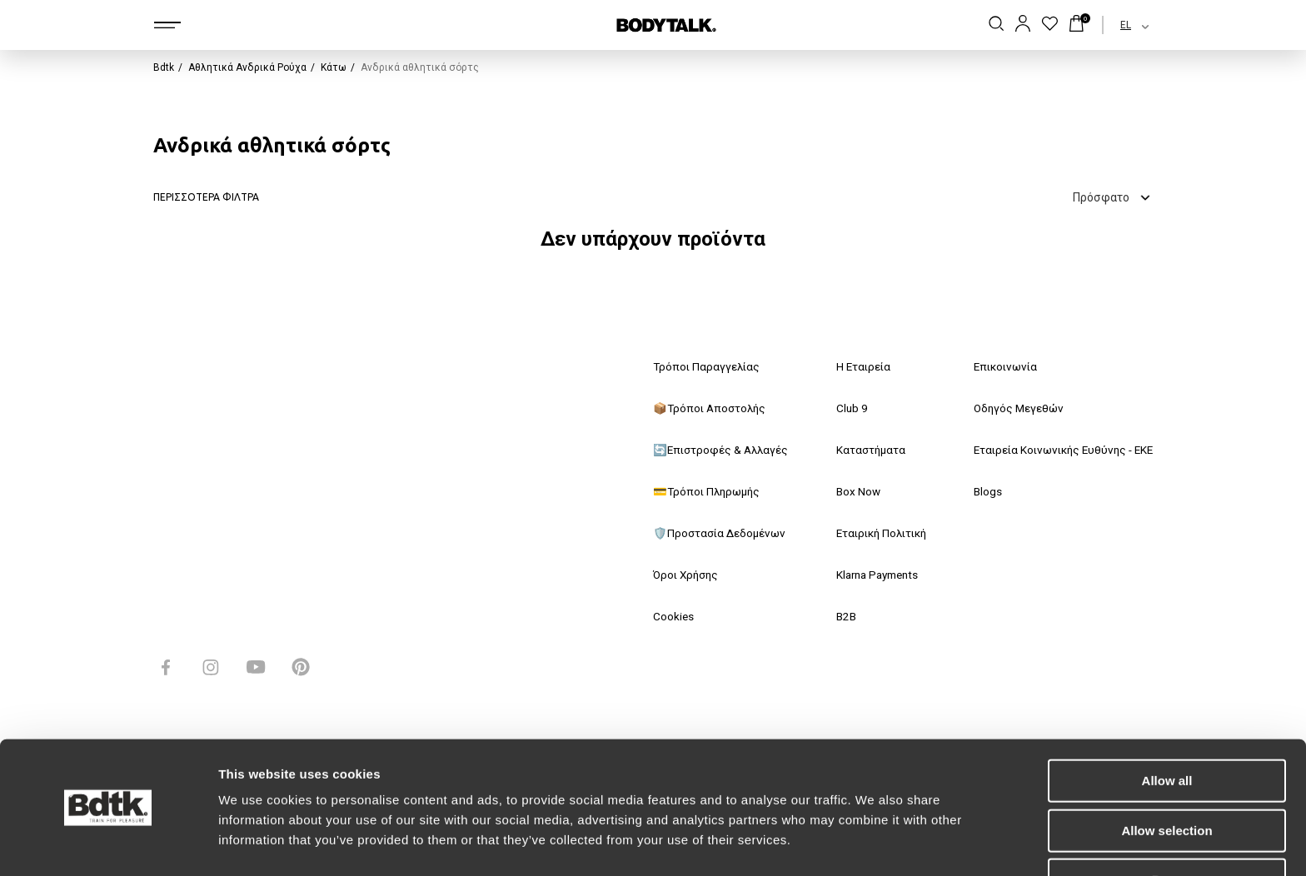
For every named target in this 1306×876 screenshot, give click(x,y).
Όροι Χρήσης (688, 575)
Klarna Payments (874, 575)
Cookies (674, 617)
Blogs (977, 492)
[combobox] (1120, 25)
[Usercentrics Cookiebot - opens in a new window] (108, 843)
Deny (1167, 829)
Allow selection (1166, 780)
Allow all (1167, 730)
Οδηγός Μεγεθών (1009, 409)
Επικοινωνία (997, 367)
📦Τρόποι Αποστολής (711, 409)
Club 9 (845, 409)
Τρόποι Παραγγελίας (708, 367)
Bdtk (163, 67)
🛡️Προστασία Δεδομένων (721, 533)
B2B (839, 617)
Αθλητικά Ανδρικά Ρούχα (247, 67)
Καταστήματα (864, 450)
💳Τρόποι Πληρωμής (709, 492)
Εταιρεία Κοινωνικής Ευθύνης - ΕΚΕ (1058, 450)
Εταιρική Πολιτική (878, 533)
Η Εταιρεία (857, 367)
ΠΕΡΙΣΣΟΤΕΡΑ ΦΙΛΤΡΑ (206, 197)
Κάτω (333, 67)
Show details (874, 843)
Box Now (852, 492)
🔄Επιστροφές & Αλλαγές (723, 450)
